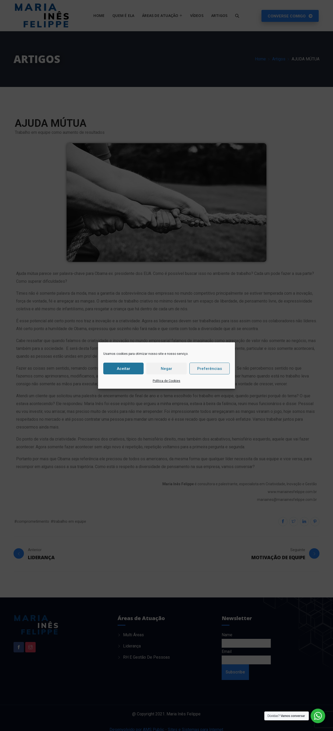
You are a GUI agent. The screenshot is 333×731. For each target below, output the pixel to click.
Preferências (209, 368)
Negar (166, 368)
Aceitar (123, 368)
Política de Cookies (166, 381)
